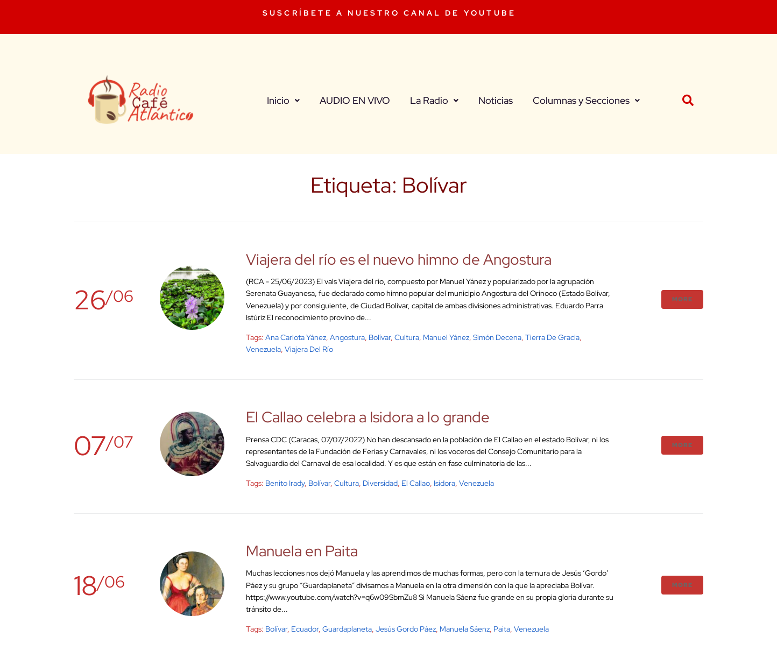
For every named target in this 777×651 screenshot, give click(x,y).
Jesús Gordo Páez (406, 629)
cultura (406, 337)
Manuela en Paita (302, 551)
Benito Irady (285, 483)
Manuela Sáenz (465, 629)
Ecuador (305, 629)
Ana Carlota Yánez (295, 337)
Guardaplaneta (347, 629)
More (682, 299)
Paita (501, 629)
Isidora (444, 483)
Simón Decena (497, 337)
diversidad (380, 483)
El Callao (415, 483)
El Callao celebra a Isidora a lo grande (368, 417)
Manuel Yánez (446, 337)
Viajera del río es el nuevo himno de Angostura (399, 259)
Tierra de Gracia (552, 337)
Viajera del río (309, 349)
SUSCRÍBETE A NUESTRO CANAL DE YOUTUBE (389, 13)
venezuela (263, 349)
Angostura (347, 337)
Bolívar (380, 337)
